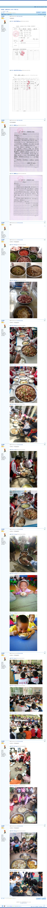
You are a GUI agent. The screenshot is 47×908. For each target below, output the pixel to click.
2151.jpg (15, 534)
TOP (44, 905)
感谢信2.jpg (16, 173)
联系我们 (36, 906)
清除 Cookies (33, 906)
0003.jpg (15, 325)
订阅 (43, 14)
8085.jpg (15, 785)
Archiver (44, 906)
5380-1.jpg (15, 746)
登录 (39, 6)
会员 (41, 6)
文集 (19, 16)
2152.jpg (15, 573)
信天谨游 (2, 9)
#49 (44, 741)
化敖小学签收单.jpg (17, 21)
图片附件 (12, 21)
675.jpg (15, 685)
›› (15, 12)
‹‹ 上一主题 (3, 11)
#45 (44, 320)
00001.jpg (15, 244)
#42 (44, 120)
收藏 (45, 14)
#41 (44, 16)
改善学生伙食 (7, 9)
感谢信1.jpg (16, 125)
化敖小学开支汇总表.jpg (18, 70)
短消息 (21, 16)
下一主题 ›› (7, 11)
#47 (44, 529)
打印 (39, 14)
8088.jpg (15, 870)
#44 (44, 239)
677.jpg (15, 449)
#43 (44, 222)
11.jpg (15, 404)
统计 (43, 6)
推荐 (41, 14)
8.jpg (15, 658)
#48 (44, 653)
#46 (44, 444)
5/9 (3, 12)
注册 (37, 6)
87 (1, 12)
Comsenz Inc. (20, 906)
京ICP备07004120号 (23, 903)
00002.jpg (15, 280)
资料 (17, 16)
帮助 (46, 6)
